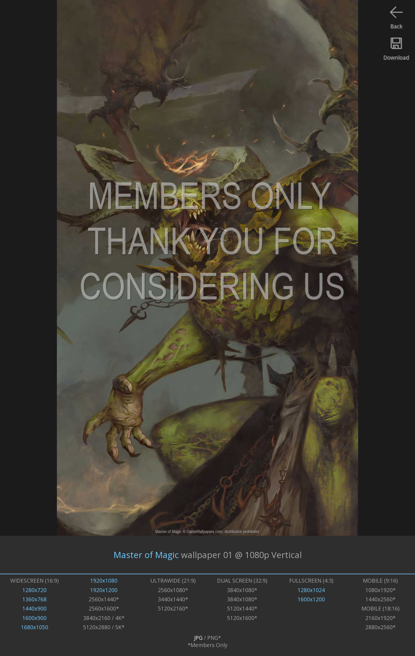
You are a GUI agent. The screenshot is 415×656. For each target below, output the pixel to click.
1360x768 (34, 599)
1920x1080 (103, 580)
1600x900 (34, 618)
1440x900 (34, 608)
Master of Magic (146, 555)
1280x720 (34, 590)
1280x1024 (311, 590)
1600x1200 (311, 599)
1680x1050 (34, 627)
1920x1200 (103, 590)
